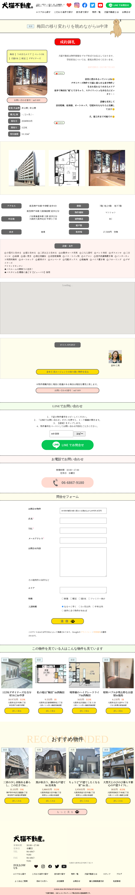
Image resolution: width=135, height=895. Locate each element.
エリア (31, 587)
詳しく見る (16, 710)
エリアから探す (43, 12)
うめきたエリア (24, 54)
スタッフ (106, 873)
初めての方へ (41, 881)
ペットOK (39, 54)
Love (59, 73)
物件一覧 (96, 12)
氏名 (31, 518)
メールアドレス (36, 538)
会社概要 (60, 881)
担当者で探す (82, 12)
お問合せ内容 (34, 548)
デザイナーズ (35, 58)
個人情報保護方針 (96, 881)
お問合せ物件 (34, 508)
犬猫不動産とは (111, 12)
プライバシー (86, 632)
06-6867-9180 (31, 853)
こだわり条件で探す (63, 12)
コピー (79, 433)
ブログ (119, 873)
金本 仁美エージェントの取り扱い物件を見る (67, 371)
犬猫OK (14, 58)
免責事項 (116, 881)
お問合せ (126, 12)
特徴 (30, 598)
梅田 (12, 54)
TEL (31, 528)
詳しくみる (16, 800)
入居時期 (32, 606)
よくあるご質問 (21, 881)
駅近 (23, 58)
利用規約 (97, 632)
